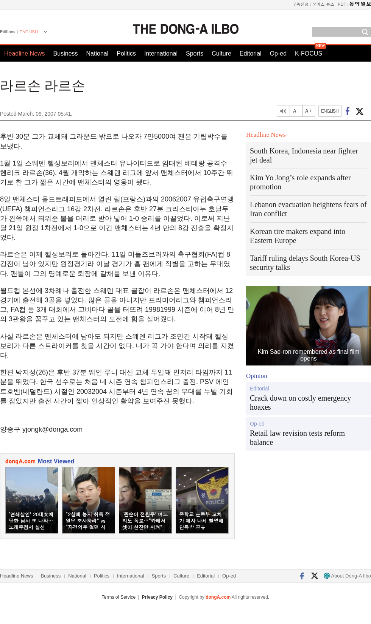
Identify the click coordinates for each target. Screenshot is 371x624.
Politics (126, 53)
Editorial (251, 53)
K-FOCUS (308, 53)
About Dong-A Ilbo (347, 576)
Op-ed (278, 53)
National (97, 53)
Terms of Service (119, 597)
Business (65, 53)
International (161, 53)
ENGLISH (29, 31)
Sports (194, 53)
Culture (221, 53)
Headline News (24, 53)
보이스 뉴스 (323, 4)
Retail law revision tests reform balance (297, 437)
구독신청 (300, 4)
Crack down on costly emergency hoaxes (300, 402)
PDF (342, 4)
